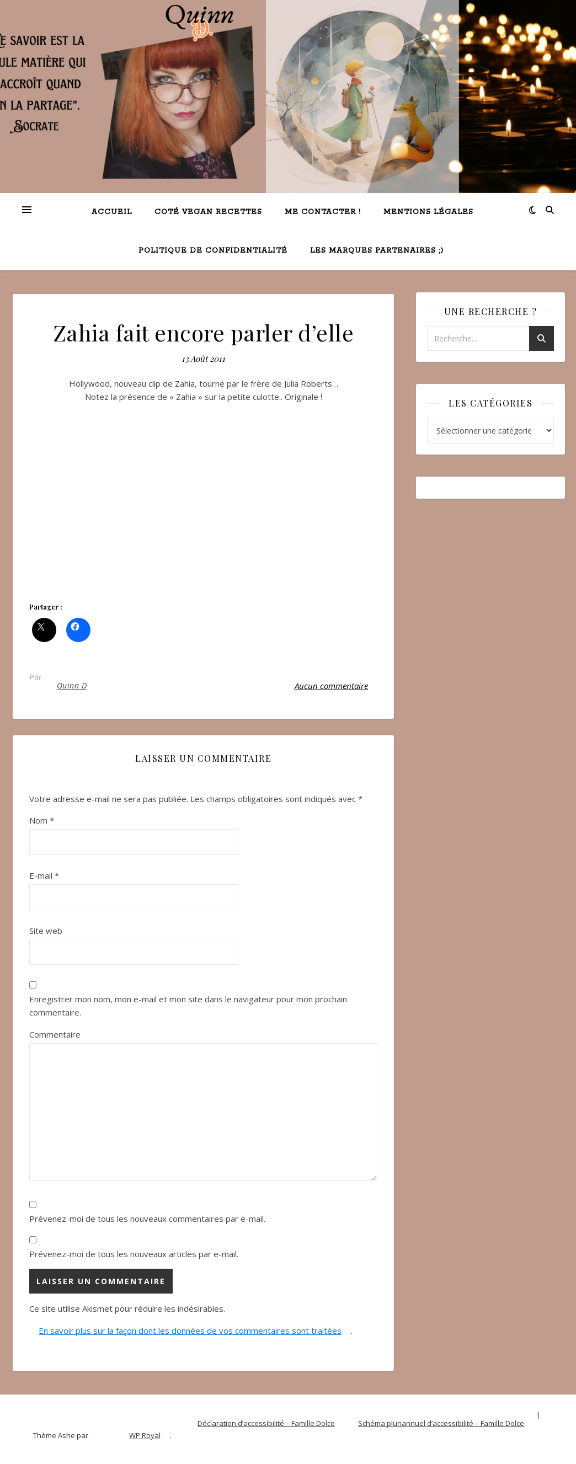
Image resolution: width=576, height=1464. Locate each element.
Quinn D (72, 685)
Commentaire (55, 1034)
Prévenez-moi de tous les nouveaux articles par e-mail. (133, 1253)
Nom (41, 820)
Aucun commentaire (331, 685)
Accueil (112, 212)
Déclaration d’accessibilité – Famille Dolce (266, 1423)
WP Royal (145, 1435)
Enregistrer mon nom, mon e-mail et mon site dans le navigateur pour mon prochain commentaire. (188, 1005)
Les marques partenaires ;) (377, 250)
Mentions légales (428, 212)
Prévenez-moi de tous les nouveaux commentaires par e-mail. (147, 1218)
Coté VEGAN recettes (208, 212)
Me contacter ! (323, 212)
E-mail (44, 875)
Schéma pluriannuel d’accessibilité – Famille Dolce (441, 1423)
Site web (45, 930)
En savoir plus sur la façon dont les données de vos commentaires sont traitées (190, 1330)
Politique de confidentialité (212, 250)
